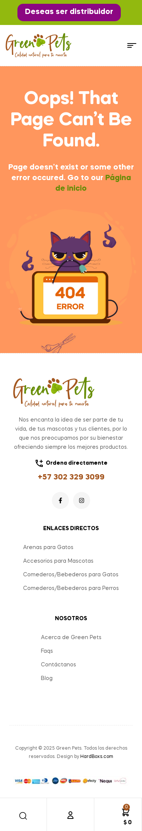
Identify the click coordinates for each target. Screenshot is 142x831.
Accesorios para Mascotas (58, 561)
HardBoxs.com (96, 757)
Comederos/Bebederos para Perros (71, 588)
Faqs (47, 651)
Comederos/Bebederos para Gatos (71, 574)
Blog (47, 678)
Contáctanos (58, 665)
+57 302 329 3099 (71, 477)
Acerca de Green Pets (71, 637)
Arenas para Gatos (48, 547)
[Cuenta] (70, 815)
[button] (69, 12)
